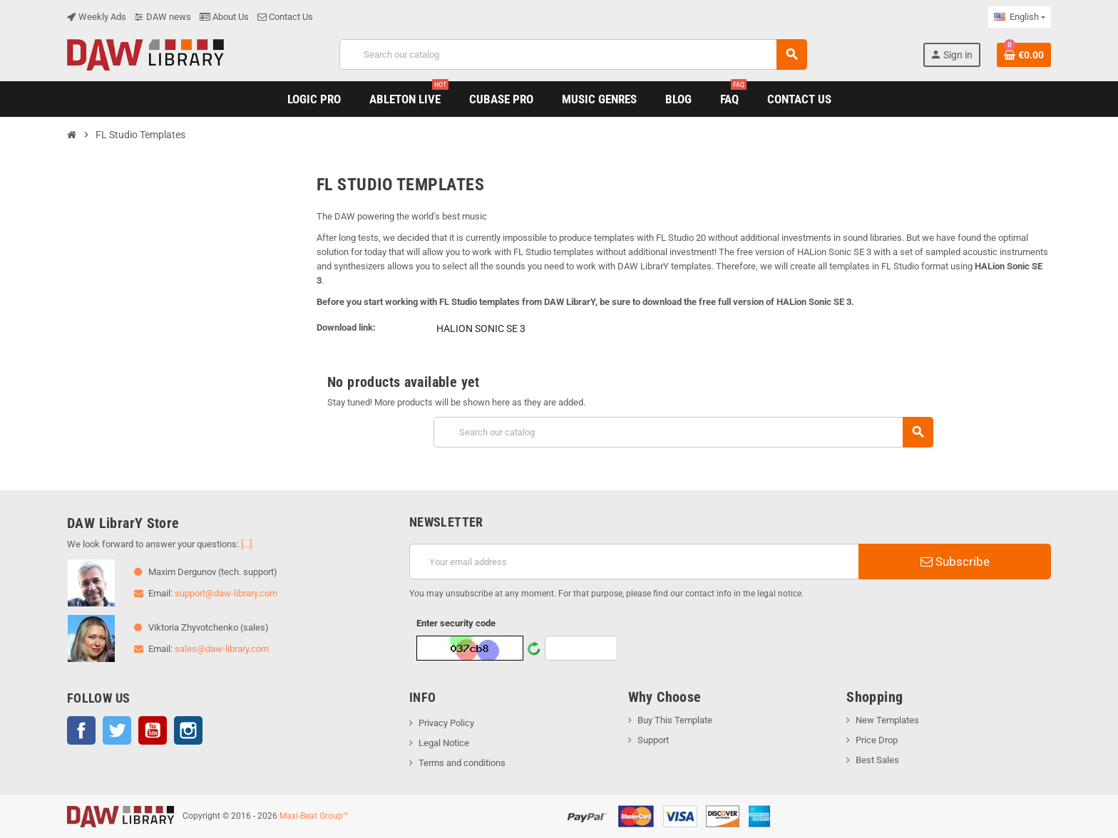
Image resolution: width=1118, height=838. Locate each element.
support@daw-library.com (226, 593)
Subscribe (955, 561)
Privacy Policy (446, 723)
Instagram (188, 730)
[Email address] (633, 561)
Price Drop (877, 740)
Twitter (117, 730)
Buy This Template (674, 720)
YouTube (152, 730)
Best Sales (877, 760)
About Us (224, 16)
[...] (246, 544)
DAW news (163, 16)
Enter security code (456, 623)
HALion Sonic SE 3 (480, 328)
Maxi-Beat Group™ (314, 816)
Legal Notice (444, 743)
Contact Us (285, 16)
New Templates (887, 720)
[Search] (572, 54)
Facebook (81, 730)
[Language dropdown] (1019, 17)
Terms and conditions (462, 762)
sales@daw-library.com (222, 648)
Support (653, 740)
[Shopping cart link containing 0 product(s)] (1024, 55)
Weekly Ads (96, 16)
